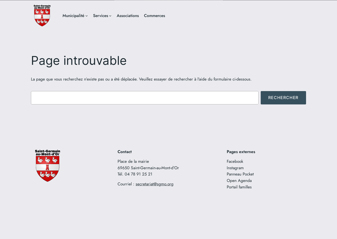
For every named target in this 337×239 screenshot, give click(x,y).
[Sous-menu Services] (110, 15)
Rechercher (283, 97)
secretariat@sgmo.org (154, 184)
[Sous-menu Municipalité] (86, 15)
